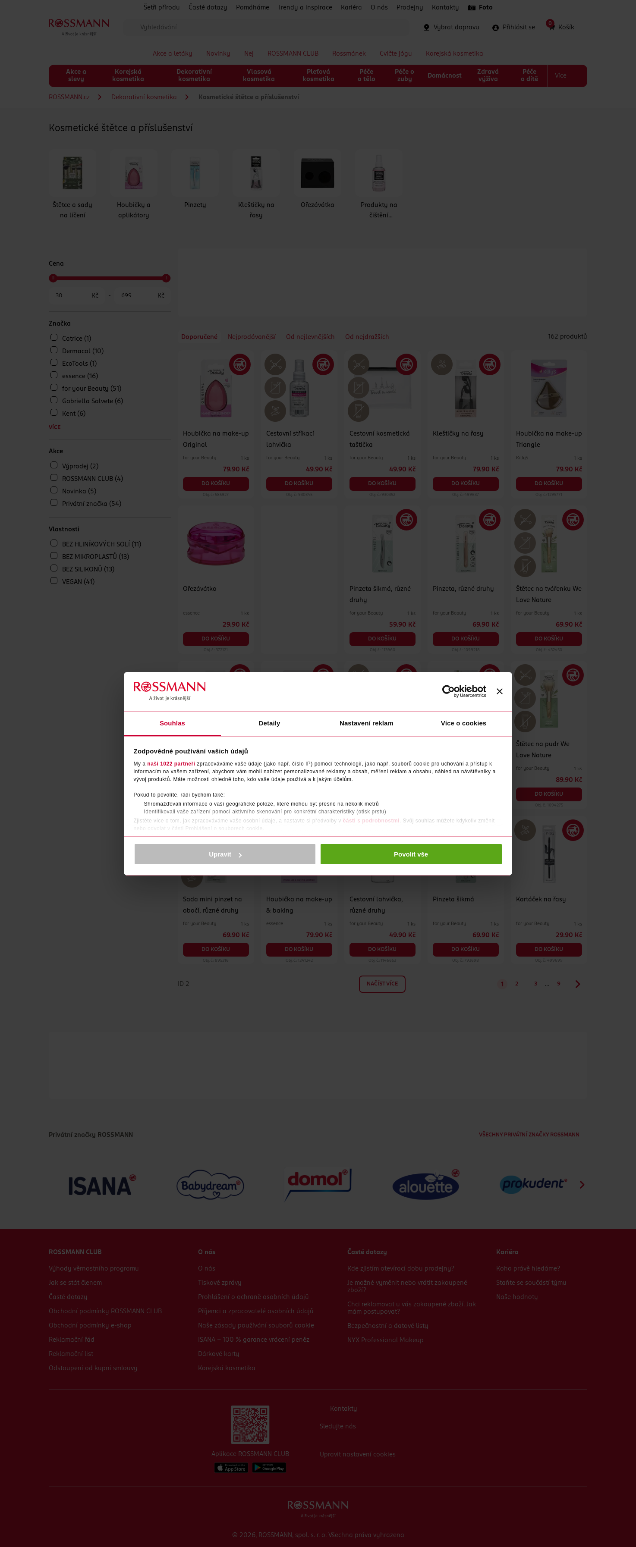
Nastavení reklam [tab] (367, 723)
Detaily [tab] (269, 723)
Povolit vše (411, 854)
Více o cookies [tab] (464, 723)
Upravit (225, 854)
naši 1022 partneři (171, 764)
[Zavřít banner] (500, 691)
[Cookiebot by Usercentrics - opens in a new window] (448, 691)
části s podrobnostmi (371, 821)
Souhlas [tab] (172, 723)
